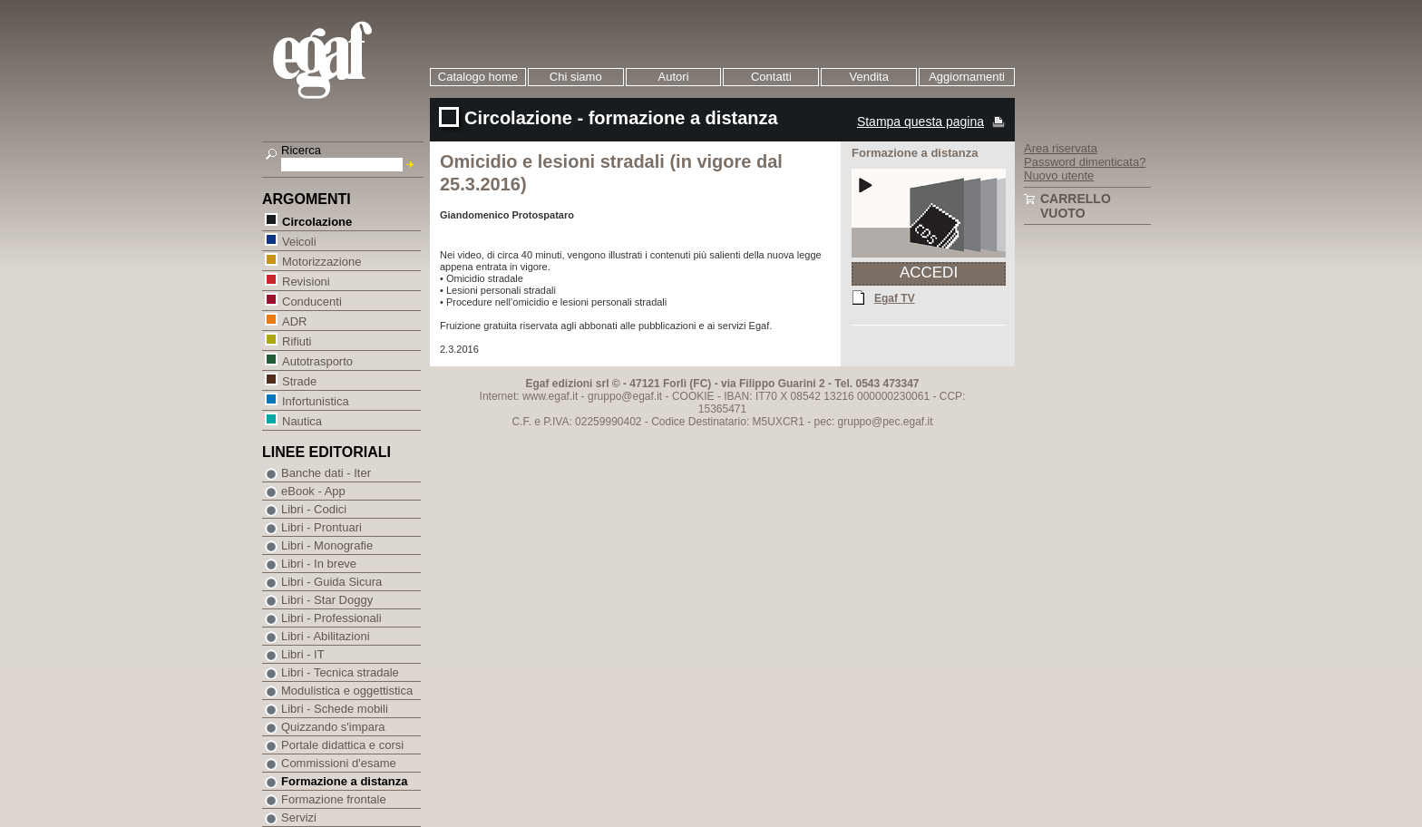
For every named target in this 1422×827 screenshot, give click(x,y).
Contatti (771, 76)
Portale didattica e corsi (342, 745)
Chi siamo (576, 76)
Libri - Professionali (331, 618)
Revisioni (305, 280)
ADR (294, 320)
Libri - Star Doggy (327, 600)
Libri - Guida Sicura (331, 582)
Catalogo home (478, 76)
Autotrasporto (317, 360)
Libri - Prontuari (321, 527)
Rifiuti (296, 340)
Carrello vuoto (1075, 205)
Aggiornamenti (967, 76)
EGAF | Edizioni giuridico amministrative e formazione (345, 62)
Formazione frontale (333, 799)
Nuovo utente (1059, 175)
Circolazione (316, 221)
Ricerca (301, 150)
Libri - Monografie (327, 545)
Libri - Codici (313, 509)
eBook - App (313, 491)
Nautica (301, 420)
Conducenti (311, 300)
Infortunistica (315, 400)
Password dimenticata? (1084, 162)
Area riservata (1060, 148)
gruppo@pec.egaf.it (885, 421)
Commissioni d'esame (338, 763)
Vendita (869, 76)
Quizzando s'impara (333, 727)
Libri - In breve (318, 563)
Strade (299, 380)
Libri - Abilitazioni (325, 636)
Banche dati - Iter (326, 473)
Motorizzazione (321, 260)
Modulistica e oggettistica (347, 690)
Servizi (299, 817)
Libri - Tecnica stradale (340, 672)
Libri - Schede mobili (334, 708)
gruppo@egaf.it (625, 396)
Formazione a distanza (344, 781)
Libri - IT (303, 654)
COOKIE (693, 396)
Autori (673, 76)
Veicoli (299, 240)
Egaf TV (894, 297)
